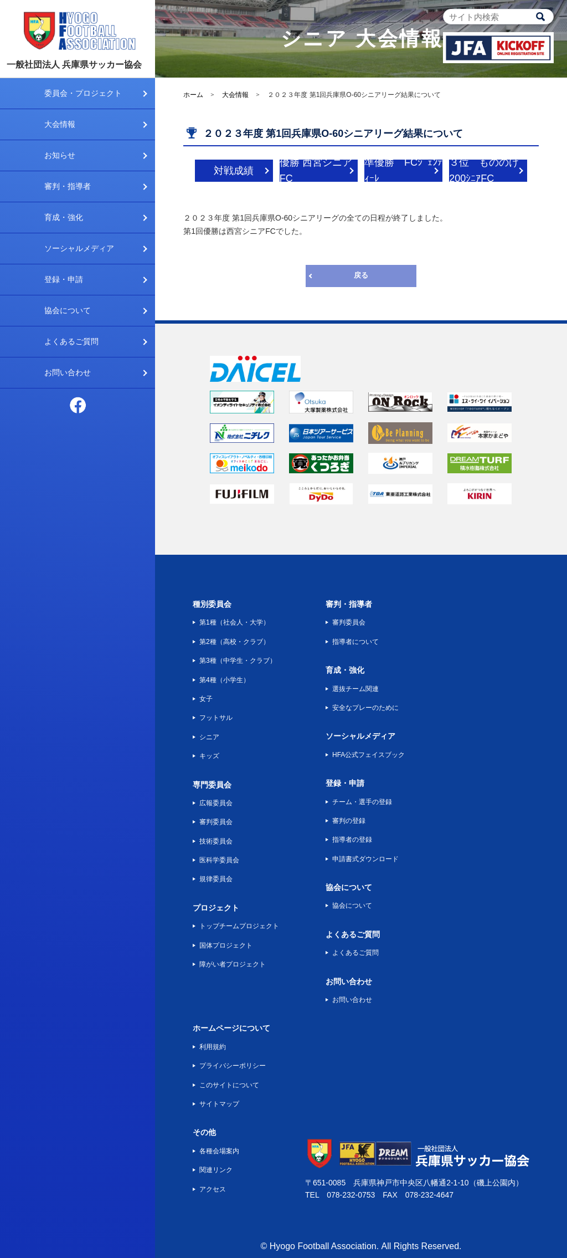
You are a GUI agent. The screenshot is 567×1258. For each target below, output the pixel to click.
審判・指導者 (67, 186)
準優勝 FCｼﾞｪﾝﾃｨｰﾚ (403, 171)
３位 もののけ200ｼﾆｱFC (484, 171)
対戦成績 (234, 170)
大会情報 (59, 124)
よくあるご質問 (71, 341)
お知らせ (59, 155)
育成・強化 (63, 217)
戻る (361, 275)
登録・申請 (63, 279)
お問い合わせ (67, 372)
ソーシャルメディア (79, 248)
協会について (67, 310)
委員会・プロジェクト (83, 93)
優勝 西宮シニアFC (316, 171)
